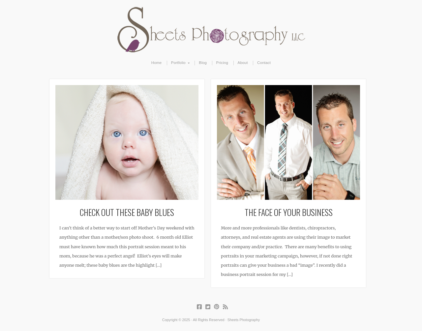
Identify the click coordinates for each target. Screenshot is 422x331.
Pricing (222, 63)
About (243, 63)
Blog (203, 63)
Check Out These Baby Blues (127, 212)
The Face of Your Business (289, 212)
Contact (264, 63)
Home (156, 63)
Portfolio (178, 63)
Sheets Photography (211, 30)
